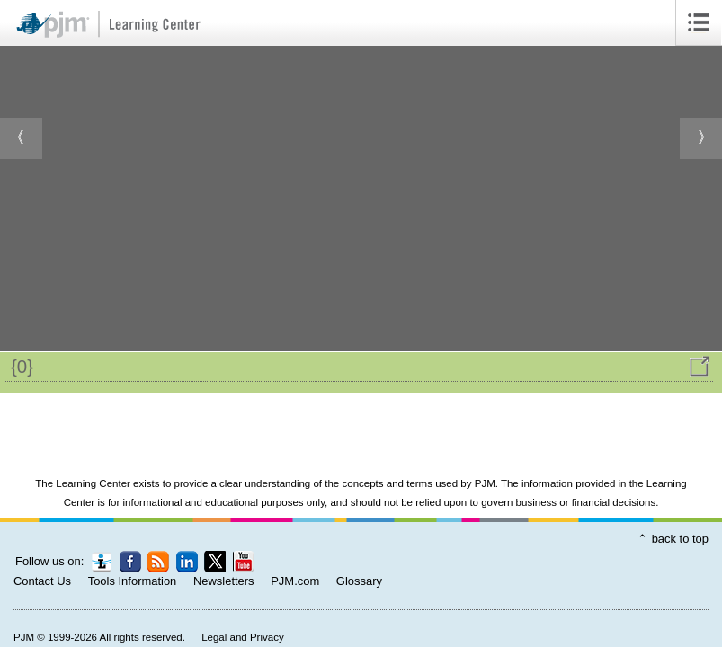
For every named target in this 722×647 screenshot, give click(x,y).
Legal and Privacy (242, 637)
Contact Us (42, 581)
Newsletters (223, 581)
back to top (680, 538)
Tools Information (132, 581)
